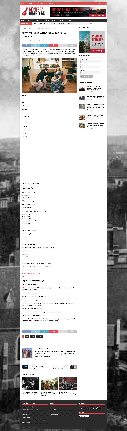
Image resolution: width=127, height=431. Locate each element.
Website (24, 273)
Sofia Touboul (34, 40)
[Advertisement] (91, 143)
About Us (23, 3)
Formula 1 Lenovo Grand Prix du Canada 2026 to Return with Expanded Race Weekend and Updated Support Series (96, 106)
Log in (51, 406)
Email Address (84, 59)
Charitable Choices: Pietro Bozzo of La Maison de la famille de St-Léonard (94, 88)
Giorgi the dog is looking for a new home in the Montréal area (96, 96)
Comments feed (54, 412)
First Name (83, 64)
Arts (29, 20)
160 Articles (53, 348)
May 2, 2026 (90, 128)
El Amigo (24, 287)
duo (27, 336)
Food (36, 20)
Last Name (83, 70)
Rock (45, 40)
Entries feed (53, 409)
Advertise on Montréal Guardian (30, 409)
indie (32, 336)
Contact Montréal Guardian (28, 412)
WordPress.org (54, 414)
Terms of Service (26, 422)
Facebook (37, 273)
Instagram (31, 273)
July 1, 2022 (26, 40)
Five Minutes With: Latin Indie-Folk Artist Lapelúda (30, 393)
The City (61, 20)
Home (23, 20)
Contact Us (40, 3)
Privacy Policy (25, 414)
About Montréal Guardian (28, 406)
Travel (71, 20)
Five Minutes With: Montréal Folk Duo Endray (67, 393)
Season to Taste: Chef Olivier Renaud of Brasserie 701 (95, 116)
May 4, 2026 (90, 110)
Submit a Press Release (51, 3)
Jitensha (39, 336)
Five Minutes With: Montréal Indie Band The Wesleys (49, 393)
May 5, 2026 (90, 91)
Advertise (31, 3)
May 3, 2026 (90, 118)
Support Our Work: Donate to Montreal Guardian (34, 419)
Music (54, 20)
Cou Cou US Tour (31, 266)
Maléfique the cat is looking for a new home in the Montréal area (96, 125)
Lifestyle (45, 20)
